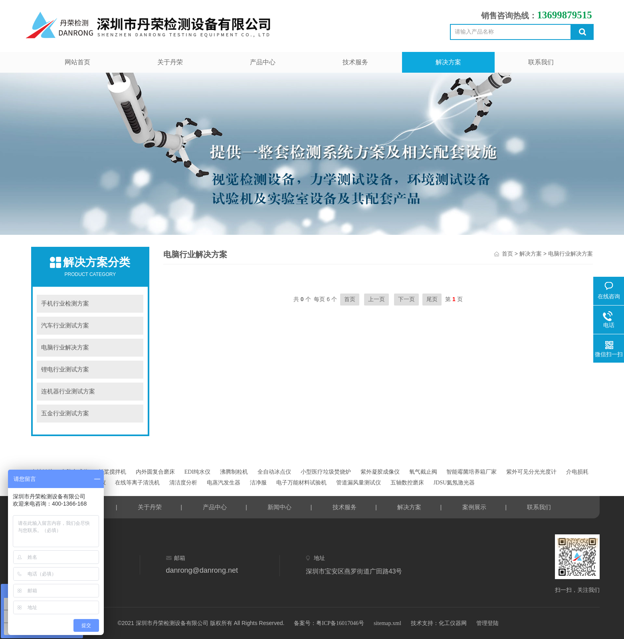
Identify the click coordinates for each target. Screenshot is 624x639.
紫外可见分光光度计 (531, 472)
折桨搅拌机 (112, 472)
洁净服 (258, 483)
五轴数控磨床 (407, 483)
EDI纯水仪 (197, 472)
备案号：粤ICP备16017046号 (329, 623)
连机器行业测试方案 (68, 391)
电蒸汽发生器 (223, 483)
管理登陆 (487, 623)
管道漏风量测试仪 (358, 483)
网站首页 (77, 62)
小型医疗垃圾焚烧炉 (326, 472)
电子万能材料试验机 (301, 483)
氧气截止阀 (423, 472)
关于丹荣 (170, 62)
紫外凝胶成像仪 (380, 472)
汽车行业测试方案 (65, 325)
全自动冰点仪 (274, 472)
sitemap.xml (387, 623)
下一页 (406, 299)
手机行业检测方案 (65, 303)
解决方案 (448, 62)
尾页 (432, 299)
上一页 (376, 299)
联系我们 (541, 62)
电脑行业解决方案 (65, 347)
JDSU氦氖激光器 (454, 483)
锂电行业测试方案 (65, 369)
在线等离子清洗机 (137, 483)
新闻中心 (279, 507)
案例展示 (474, 507)
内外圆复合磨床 (155, 472)
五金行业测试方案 (65, 413)
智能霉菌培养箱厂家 (471, 472)
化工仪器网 (453, 623)
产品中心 (262, 62)
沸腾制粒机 (234, 472)
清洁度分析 (183, 483)
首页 (507, 254)
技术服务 (355, 62)
